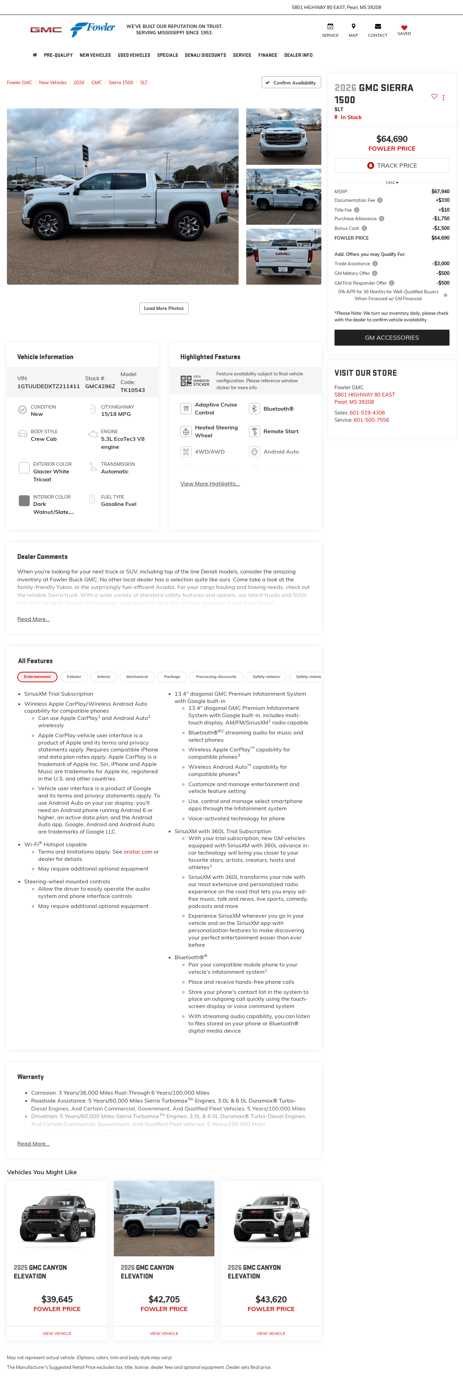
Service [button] (242, 55)
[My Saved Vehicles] (404, 31)
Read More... (33, 618)
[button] (123, 196)
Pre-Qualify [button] (58, 55)
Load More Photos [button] (164, 308)
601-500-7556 (371, 420)
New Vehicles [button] (95, 55)
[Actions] (443, 97)
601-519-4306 (367, 412)
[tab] (37, 677)
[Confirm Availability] (291, 82)
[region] (392, 257)
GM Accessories (392, 337)
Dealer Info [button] (298, 55)
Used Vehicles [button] (134, 55)
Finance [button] (267, 55)
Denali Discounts (205, 55)
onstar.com (138, 851)
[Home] (35, 55)
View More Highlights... (210, 483)
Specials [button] (167, 55)
